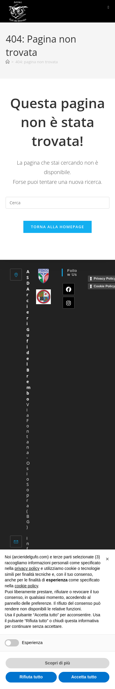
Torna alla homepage (57, 226)
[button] (107, 559)
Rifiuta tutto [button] (31, 677)
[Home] (7, 61)
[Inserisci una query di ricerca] (57, 203)
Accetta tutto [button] (84, 677)
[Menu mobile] (108, 7)
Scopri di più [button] (57, 663)
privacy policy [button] (26, 568)
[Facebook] (68, 289)
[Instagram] (68, 303)
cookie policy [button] (26, 585)
